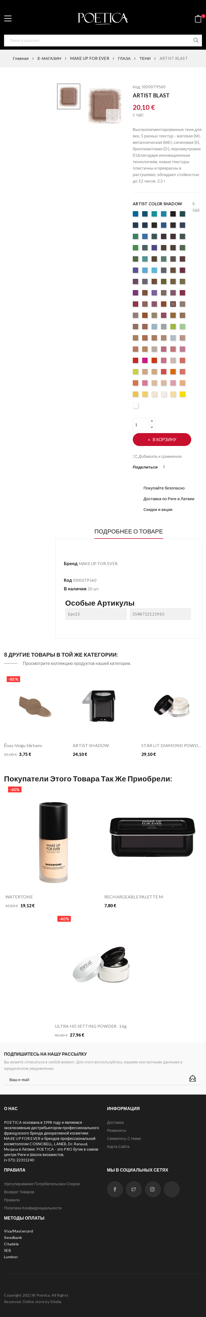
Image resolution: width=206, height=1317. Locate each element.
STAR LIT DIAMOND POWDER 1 (171, 745)
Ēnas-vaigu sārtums (23, 745)
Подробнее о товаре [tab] (128, 531)
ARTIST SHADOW (91, 745)
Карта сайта (118, 1146)
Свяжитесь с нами (124, 1138)
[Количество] (141, 424)
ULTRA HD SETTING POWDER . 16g (91, 1026)
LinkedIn (172, 1189)
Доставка (115, 1122)
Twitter (134, 1189)
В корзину (164, 439)
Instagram (153, 1189)
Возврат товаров (19, 1192)
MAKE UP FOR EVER (98, 563)
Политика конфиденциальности (33, 1208)
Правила (12, 1200)
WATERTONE (19, 896)
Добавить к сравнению (157, 456)
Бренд (71, 563)
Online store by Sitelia (42, 1301)
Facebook (115, 1189)
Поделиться (164, 467)
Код (68, 580)
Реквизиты (116, 1130)
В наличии (75, 588)
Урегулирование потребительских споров (42, 1183)
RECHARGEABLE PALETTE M (133, 896)
